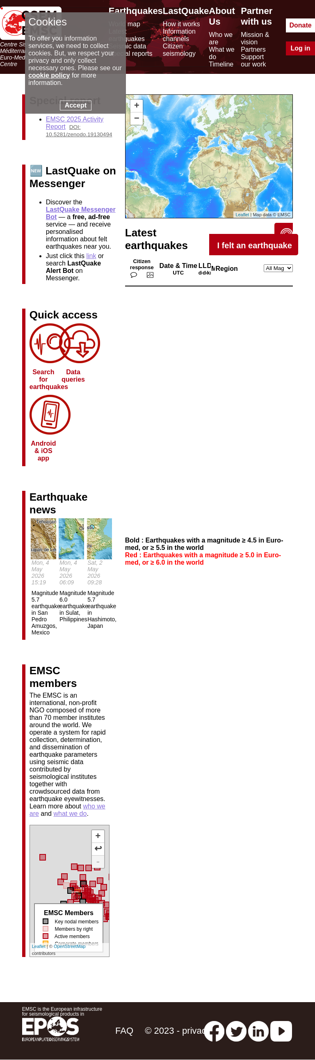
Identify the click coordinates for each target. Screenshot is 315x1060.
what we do (70, 813)
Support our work (253, 60)
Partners (253, 49)
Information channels (179, 35)
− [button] (136, 118)
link (91, 255)
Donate (300, 25)
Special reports (131, 53)
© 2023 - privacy (178, 1031)
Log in (300, 48)
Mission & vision (255, 38)
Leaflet (39, 946)
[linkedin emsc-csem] (258, 1031)
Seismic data (127, 46)
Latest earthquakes (127, 35)
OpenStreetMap (70, 946)
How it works (181, 24)
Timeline (221, 64)
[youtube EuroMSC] (281, 1031)
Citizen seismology (179, 50)
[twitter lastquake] (236, 1031)
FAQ (124, 1031)
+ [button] (136, 106)
